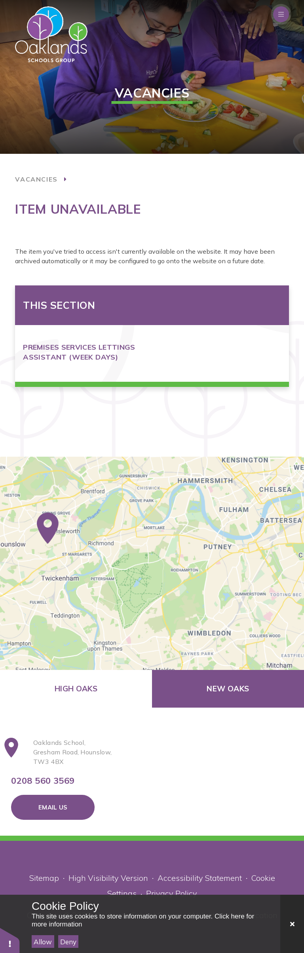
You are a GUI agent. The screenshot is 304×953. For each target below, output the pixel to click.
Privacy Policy (171, 893)
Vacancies (36, 179)
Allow (43, 942)
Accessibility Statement (200, 878)
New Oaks (228, 688)
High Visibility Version (108, 878)
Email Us (52, 807)
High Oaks (76, 688)
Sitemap (44, 878)
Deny (68, 942)
